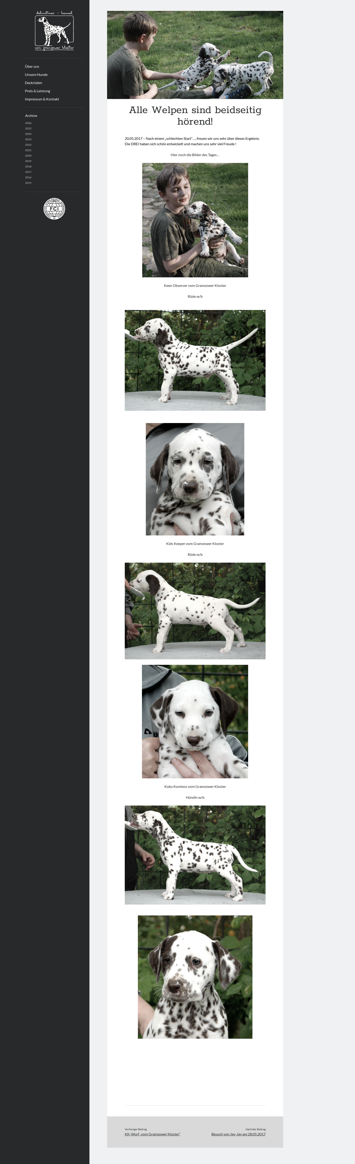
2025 (28, 128)
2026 (28, 123)
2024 (28, 134)
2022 (28, 144)
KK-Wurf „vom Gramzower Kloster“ (152, 1134)
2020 (28, 155)
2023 (28, 139)
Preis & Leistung (37, 91)
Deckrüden (33, 82)
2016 (28, 177)
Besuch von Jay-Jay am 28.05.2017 (238, 1134)
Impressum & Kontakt (42, 99)
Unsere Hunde (36, 74)
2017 (28, 172)
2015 (28, 182)
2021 (28, 150)
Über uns (32, 66)
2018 (28, 166)
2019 (28, 161)
